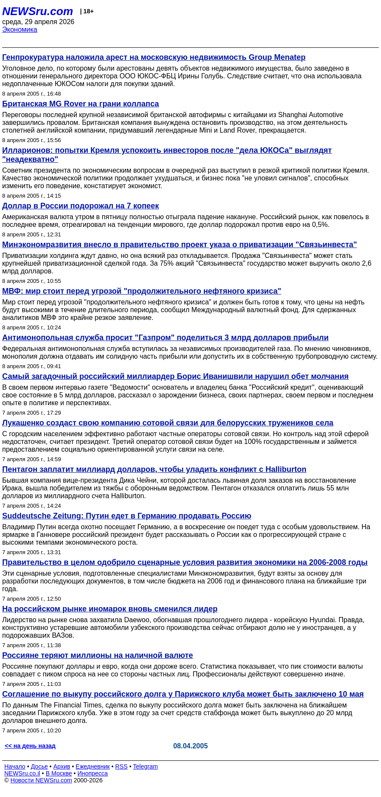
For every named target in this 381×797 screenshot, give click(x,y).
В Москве (59, 773)
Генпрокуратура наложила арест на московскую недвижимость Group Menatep (154, 57)
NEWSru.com (37, 11)
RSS (121, 766)
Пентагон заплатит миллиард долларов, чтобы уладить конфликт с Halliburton (154, 469)
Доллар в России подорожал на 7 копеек (80, 206)
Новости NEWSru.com (41, 780)
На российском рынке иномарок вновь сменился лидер (110, 609)
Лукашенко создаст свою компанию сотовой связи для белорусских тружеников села (168, 423)
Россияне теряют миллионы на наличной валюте (97, 655)
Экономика (19, 29)
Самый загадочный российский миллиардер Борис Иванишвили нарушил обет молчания (175, 376)
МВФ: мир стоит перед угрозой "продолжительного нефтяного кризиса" (141, 291)
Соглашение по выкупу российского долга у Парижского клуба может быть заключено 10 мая (183, 694)
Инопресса (93, 773)
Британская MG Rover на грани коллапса (80, 103)
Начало (14, 766)
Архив (61, 766)
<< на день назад (30, 745)
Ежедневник (93, 766)
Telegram (145, 766)
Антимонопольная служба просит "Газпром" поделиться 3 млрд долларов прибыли (165, 337)
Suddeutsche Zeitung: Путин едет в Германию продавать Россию (126, 516)
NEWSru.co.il (22, 773)
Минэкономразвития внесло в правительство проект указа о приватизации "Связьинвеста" (179, 244)
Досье (39, 766)
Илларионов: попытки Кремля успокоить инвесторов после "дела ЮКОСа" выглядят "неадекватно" (167, 155)
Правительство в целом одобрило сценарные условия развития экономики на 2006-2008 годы (185, 562)
